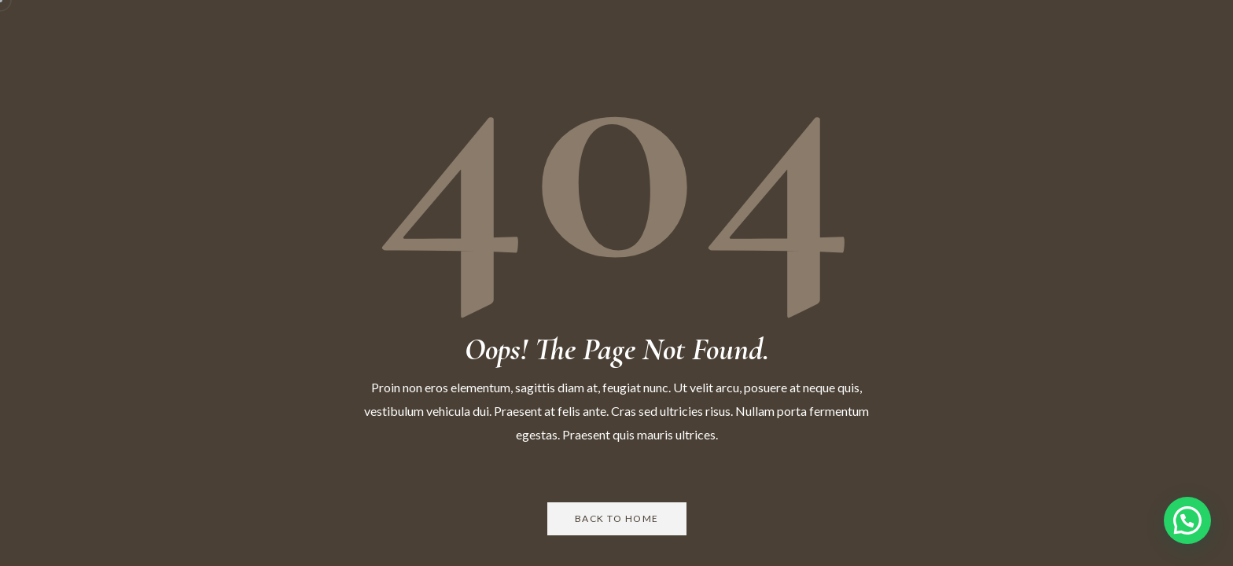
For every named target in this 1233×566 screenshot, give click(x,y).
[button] (1187, 520)
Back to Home (617, 518)
